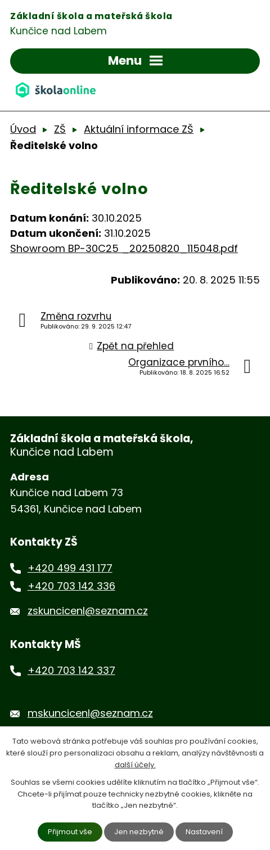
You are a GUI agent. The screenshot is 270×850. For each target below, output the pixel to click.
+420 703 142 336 (71, 586)
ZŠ (60, 129)
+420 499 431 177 (70, 568)
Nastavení (204, 831)
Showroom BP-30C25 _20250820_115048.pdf (124, 248)
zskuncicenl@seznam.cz (88, 611)
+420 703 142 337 (71, 670)
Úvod (23, 129)
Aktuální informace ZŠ (139, 129)
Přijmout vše (70, 831)
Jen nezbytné (139, 831)
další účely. (135, 764)
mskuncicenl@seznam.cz (90, 713)
